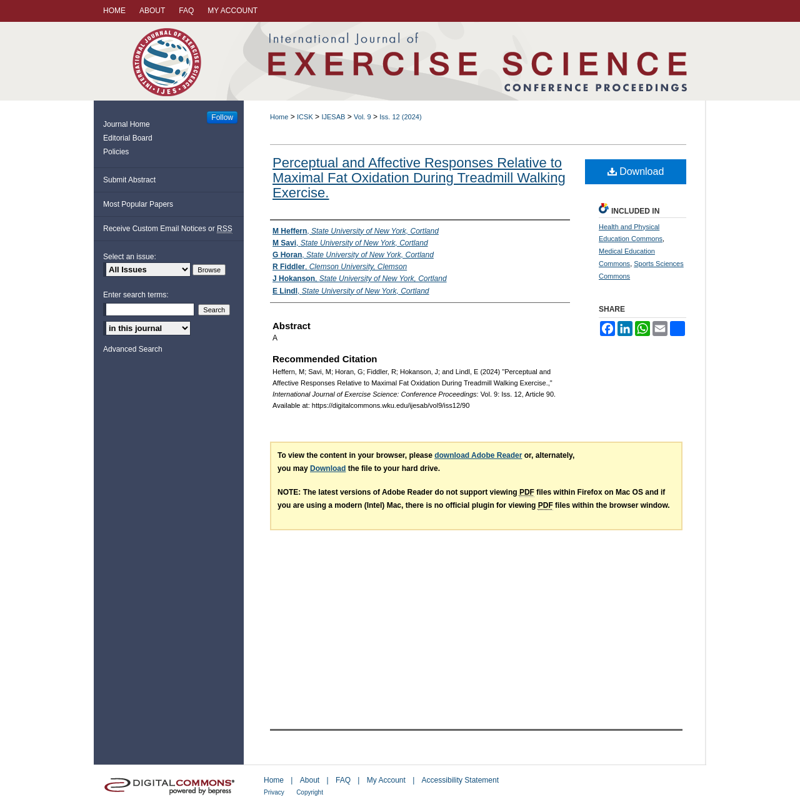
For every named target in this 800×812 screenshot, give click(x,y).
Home (279, 117)
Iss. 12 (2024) (400, 117)
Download (636, 171)
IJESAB (333, 117)
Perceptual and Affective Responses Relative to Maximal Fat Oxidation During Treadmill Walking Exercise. (419, 178)
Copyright (309, 792)
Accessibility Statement (460, 780)
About (309, 780)
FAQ (343, 780)
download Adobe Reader (478, 455)
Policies (116, 151)
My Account (386, 780)
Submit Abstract (129, 180)
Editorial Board (127, 138)
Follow (222, 117)
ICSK (305, 117)
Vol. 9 (362, 117)
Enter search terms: (136, 294)
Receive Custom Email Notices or (167, 229)
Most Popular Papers (138, 204)
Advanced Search (132, 349)
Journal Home (126, 124)
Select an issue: (129, 256)
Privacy (274, 792)
